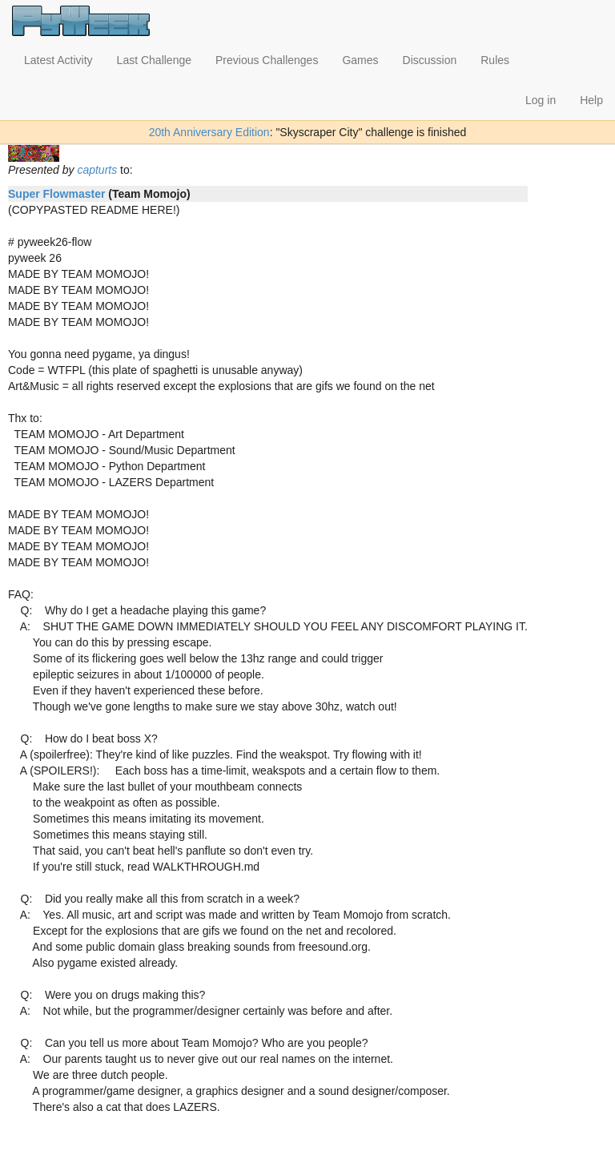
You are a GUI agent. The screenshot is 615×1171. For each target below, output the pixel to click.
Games (360, 60)
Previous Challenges (266, 60)
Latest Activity (58, 60)
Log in (540, 100)
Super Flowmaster (56, 193)
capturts (97, 169)
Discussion (430, 60)
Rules (494, 60)
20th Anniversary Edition (209, 132)
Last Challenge (154, 60)
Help (591, 100)
